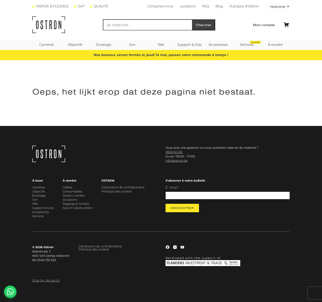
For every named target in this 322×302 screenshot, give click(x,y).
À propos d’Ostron (244, 6)
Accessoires (40, 212)
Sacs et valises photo (77, 208)
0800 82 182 (174, 152)
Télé (35, 204)
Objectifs (38, 191)
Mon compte (264, 25)
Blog (219, 6)
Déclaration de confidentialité (122, 187)
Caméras (38, 187)
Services (38, 216)
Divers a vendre (74, 195)
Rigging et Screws (76, 204)
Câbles (67, 187)
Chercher (204, 25)
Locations (188, 6)
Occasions (70, 200)
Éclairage (39, 195)
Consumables (72, 191)
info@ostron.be (176, 161)
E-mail (172, 187)
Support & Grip (43, 208)
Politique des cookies (116, 191)
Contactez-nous (160, 6)
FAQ (205, 6)
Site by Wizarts (46, 280)
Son (35, 200)
